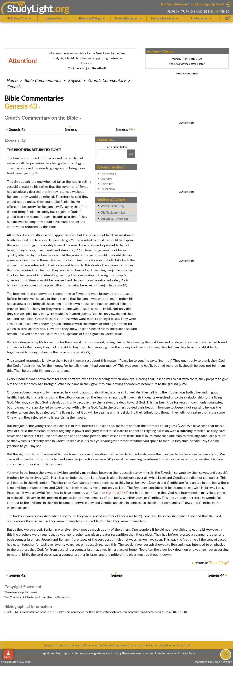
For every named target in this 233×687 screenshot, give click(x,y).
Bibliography (108, 188)
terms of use (53, 645)
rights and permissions (116, 645)
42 (17, 129)
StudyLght (30, 8)
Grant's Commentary (106, 80)
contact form (187, 653)
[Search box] (112, 153)
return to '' (212, 563)
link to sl (183, 645)
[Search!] (131, 153)
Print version (108, 173)
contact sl (145, 645)
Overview (106, 178)
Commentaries (42, 80)
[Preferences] (228, 18)
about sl (165, 645)
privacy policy (79, 645)
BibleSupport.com (35, 597)
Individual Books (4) (114, 219)
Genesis (13, 86)
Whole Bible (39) (112, 206)
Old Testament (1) (112, 212)
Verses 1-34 (14, 141)
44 (124, 129)
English (74, 80)
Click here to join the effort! (87, 68)
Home (11, 80)
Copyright (107, 183)
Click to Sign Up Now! (207, 4)
